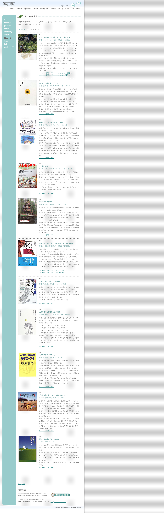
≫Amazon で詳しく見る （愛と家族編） (51, 272)
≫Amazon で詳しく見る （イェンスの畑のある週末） (55, 73)
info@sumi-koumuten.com (58, 502)
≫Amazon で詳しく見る (46, 114)
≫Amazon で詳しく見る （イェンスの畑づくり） (54, 75)
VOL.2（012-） (23, 29)
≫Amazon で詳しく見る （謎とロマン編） (52, 270)
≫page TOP (21, 484)
